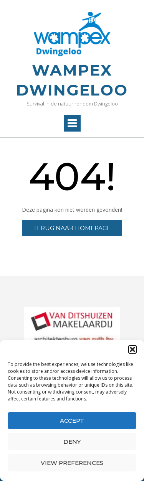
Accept (72, 420)
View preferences (72, 462)
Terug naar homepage (72, 228)
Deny (72, 441)
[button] (132, 349)
